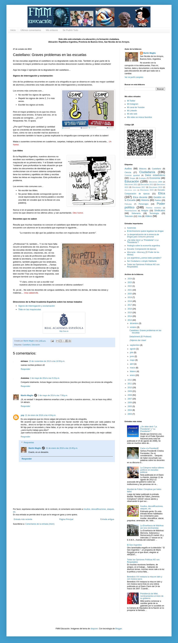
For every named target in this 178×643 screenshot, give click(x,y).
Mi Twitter (131, 101)
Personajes (143, 204)
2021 (130, 290)
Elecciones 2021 (130, 190)
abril (132, 364)
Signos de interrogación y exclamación (36, 306)
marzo (133, 368)
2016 (130, 309)
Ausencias (131, 228)
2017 (130, 305)
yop (22, 415)
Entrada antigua (107, 519)
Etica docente (140, 197)
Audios (128, 168)
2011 (130, 384)
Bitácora (142, 169)
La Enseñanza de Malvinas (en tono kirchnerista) (152, 526)
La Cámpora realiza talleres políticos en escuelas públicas (152, 470)
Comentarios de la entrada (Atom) (40, 524)
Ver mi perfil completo (134, 77)
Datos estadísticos (155, 175)
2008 (130, 395)
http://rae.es (63, 331)
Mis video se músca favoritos (139, 117)
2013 (130, 320)
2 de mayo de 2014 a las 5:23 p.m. (45, 378)
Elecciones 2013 (147, 184)
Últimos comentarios (31, 30)
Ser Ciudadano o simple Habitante (142, 261)
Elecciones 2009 (155, 182)
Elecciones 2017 (138, 187)
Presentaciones (131, 211)
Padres (158, 200)
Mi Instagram (132, 104)
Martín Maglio (27, 395)
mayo (132, 360)
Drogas (132, 178)
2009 (130, 391)
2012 (130, 380)
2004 (130, 410)
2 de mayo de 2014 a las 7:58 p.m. (53, 395)
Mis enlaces (52, 30)
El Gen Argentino (134, 545)
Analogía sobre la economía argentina (143, 245)
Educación (36, 345)
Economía (155, 178)
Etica (161, 193)
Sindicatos (159, 210)
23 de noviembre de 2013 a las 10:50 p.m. (47, 361)
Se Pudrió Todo (70, 30)
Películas (128, 204)
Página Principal (66, 519)
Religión (144, 210)
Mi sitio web (132, 114)
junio (132, 356)
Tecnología (154, 213)
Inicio (13, 30)
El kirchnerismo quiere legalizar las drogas (145, 231)
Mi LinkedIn (132, 111)
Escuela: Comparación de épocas (141, 249)
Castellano (26, 345)
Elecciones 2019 (155, 187)
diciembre (134, 323)
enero (132, 375)
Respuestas (29, 442)
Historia (145, 200)
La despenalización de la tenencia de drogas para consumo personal (143, 235)
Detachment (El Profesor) (140, 336)
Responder (25, 369)
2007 (130, 399)
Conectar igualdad (132, 175)
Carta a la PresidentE (149, 448)
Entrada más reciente (23, 519)
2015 (130, 312)
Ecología (142, 178)
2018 (130, 301)
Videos (148, 216)
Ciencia (128, 172)
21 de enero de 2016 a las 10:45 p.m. (62, 448)
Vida (140, 216)
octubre (133, 327)
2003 (130, 414)
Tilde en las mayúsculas (29, 309)
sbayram (94, 629)
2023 (130, 282)
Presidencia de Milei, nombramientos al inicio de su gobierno (151, 596)
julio (132, 352)
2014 (130, 316)
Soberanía (136, 213)
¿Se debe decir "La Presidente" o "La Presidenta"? (148, 428)
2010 (130, 387)
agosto (133, 349)
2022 (130, 286)
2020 (130, 294)
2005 (130, 406)
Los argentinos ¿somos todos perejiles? (144, 258)
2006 (130, 402)
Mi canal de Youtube (136, 107)
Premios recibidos (153, 208)
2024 (130, 279)
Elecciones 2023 (147, 190)
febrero (133, 371)
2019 (130, 297)
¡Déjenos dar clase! (137, 340)
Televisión (129, 216)
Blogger (118, 629)
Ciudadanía (147, 172)
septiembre (135, 345)
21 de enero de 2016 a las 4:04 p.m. (40, 415)
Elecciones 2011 (131, 184)
